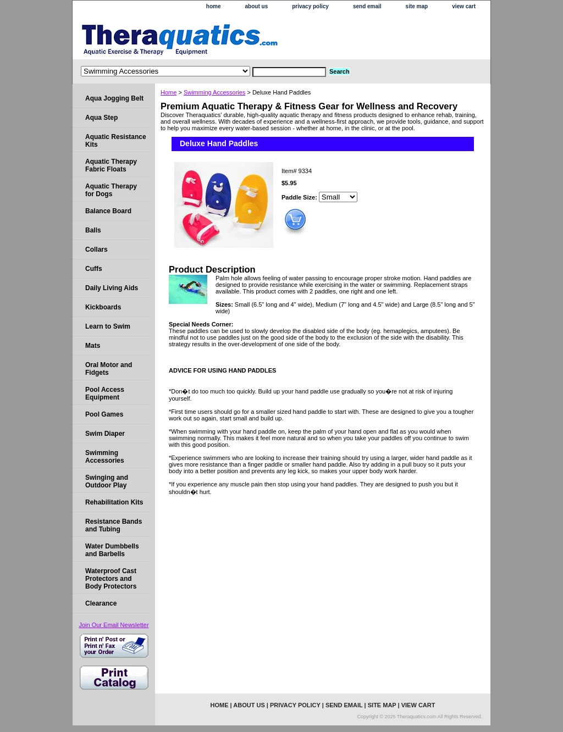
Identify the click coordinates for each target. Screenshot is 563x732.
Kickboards (103, 307)
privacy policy (310, 6)
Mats (92, 346)
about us (256, 6)
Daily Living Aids (111, 288)
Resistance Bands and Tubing (113, 525)
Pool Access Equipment (104, 393)
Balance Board (108, 211)
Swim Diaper (105, 433)
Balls (93, 230)
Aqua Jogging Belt (114, 98)
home (213, 6)
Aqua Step (101, 117)
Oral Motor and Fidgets (108, 368)
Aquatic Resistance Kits (115, 140)
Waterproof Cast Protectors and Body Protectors (110, 578)
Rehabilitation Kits (114, 502)
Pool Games (104, 414)
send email (367, 6)
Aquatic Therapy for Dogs (111, 190)
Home (168, 92)
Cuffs (93, 269)
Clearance (101, 603)
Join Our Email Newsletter (113, 625)
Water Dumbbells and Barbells (112, 550)
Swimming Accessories (214, 92)
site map (417, 6)
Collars (96, 249)
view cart (464, 6)
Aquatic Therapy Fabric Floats (111, 165)
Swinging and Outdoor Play (106, 481)
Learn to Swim (107, 326)
